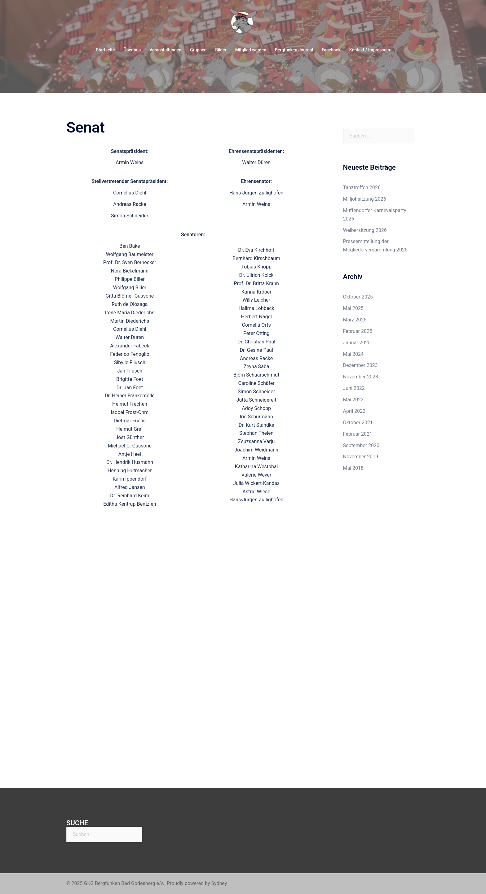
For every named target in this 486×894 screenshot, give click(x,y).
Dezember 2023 (360, 365)
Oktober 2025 (358, 297)
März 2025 (355, 320)
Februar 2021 (357, 434)
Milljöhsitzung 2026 (364, 199)
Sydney (219, 883)
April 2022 (354, 411)
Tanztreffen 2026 (362, 187)
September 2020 (361, 445)
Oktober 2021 (358, 422)
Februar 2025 (357, 331)
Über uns (132, 49)
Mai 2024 (353, 354)
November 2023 (360, 377)
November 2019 (360, 457)
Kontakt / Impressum (369, 49)
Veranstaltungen (165, 49)
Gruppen (198, 49)
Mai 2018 (353, 468)
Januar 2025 (357, 343)
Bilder (220, 49)
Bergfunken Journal (294, 49)
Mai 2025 (353, 308)
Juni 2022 (354, 388)
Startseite (105, 49)
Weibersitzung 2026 (365, 230)
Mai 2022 (353, 400)
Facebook (331, 49)
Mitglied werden (250, 49)
